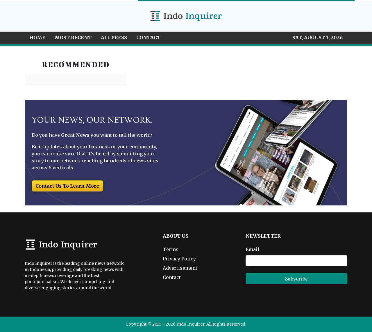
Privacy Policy (179, 259)
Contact (172, 277)
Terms (170, 249)
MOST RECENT (73, 37)
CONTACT (148, 37)
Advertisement (180, 268)
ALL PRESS (114, 37)
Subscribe (296, 279)
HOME (37, 37)
